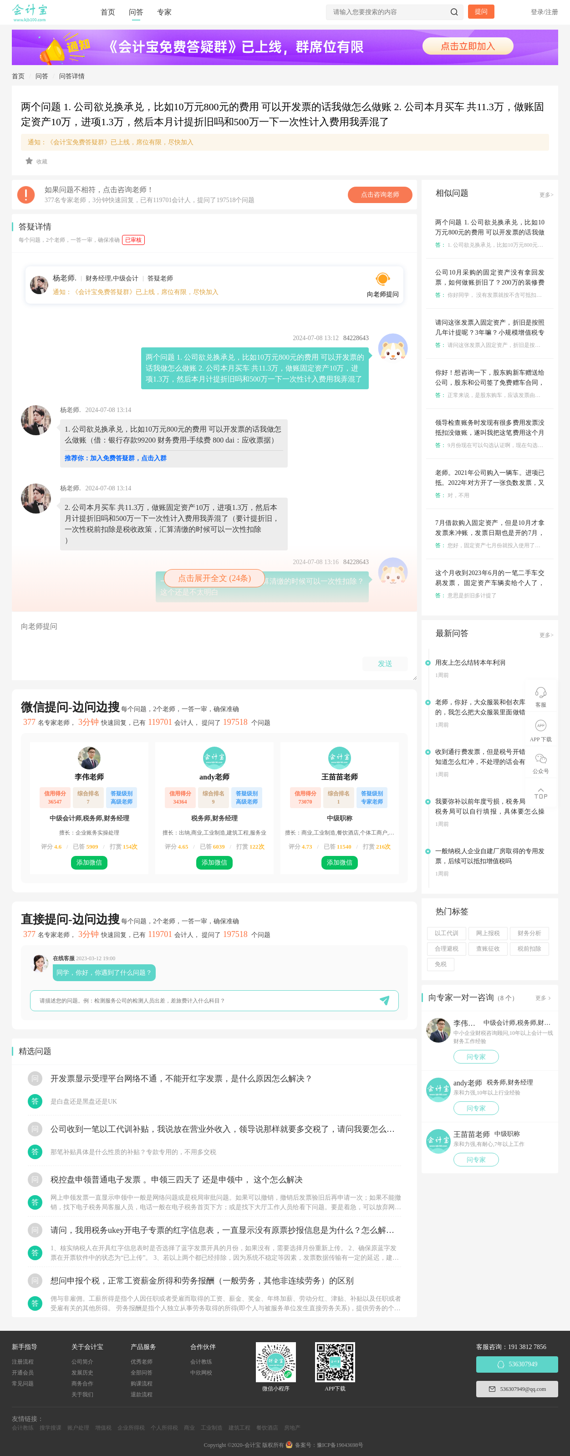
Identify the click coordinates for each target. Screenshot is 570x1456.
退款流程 (142, 1394)
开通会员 (23, 1372)
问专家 (476, 1057)
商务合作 (82, 1383)
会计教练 (201, 1362)
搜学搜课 (50, 1428)
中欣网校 (201, 1372)
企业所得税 (131, 1428)
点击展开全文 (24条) (214, 578)
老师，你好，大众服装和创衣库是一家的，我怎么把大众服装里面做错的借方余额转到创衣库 (490, 712)
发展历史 (82, 1372)
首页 (108, 12)
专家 (164, 12)
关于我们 (82, 1394)
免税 (441, 964)
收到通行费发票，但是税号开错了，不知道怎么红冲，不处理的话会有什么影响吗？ (490, 761)
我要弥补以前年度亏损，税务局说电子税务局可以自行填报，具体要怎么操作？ (490, 811)
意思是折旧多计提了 (466, 595)
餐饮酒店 (267, 1428)
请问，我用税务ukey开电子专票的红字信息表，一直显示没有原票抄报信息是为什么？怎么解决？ (226, 1230)
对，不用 (452, 495)
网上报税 (488, 933)
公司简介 (82, 1362)
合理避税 (446, 949)
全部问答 (142, 1372)
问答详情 (72, 76)
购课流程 (142, 1383)
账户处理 (78, 1428)
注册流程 (23, 1362)
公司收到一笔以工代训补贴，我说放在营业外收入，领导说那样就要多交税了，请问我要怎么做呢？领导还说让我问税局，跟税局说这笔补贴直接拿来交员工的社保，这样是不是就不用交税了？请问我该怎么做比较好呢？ (226, 1129)
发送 (385, 663)
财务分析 (529, 933)
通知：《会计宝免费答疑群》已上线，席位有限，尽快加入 (110, 142)
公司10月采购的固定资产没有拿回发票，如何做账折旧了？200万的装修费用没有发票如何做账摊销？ (490, 282)
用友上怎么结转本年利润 (470, 662)
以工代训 (446, 933)
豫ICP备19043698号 (340, 1445)
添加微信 (89, 862)
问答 (136, 12)
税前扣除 (529, 949)
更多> (546, 195)
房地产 (292, 1428)
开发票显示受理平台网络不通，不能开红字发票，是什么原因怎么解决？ (182, 1078)
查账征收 (488, 949)
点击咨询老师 (380, 194)
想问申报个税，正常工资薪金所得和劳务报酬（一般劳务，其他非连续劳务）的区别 (202, 1280)
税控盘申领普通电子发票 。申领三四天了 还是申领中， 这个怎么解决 (177, 1179)
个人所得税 (164, 1428)
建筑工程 (239, 1428)
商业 (189, 1428)
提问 (481, 11)
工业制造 (212, 1428)
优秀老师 (142, 1362)
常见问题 (23, 1383)
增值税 (103, 1428)
